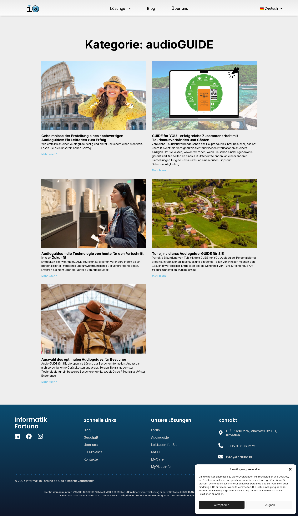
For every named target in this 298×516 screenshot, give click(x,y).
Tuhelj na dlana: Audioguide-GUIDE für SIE (188, 254)
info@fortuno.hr (239, 457)
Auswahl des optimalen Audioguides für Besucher (83, 359)
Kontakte (91, 459)
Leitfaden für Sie (164, 445)
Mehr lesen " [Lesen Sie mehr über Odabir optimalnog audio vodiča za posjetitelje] (49, 381)
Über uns (91, 445)
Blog (87, 430)
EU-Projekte (93, 452)
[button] (290, 469)
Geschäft (91, 437)
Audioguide (160, 437)
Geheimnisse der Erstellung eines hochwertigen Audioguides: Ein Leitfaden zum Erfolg (82, 138)
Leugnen (269, 505)
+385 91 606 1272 (240, 446)
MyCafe (157, 459)
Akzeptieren (221, 505)
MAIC (155, 452)
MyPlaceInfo (161, 467)
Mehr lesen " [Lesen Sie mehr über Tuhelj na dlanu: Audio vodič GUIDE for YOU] (160, 275)
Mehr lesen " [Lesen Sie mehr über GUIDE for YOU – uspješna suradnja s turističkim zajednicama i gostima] (160, 170)
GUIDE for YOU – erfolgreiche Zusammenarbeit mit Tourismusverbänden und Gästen (195, 138)
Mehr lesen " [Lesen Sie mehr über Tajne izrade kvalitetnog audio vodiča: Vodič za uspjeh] (49, 154)
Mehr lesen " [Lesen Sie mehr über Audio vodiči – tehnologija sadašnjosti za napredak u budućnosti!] (49, 275)
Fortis (155, 430)
